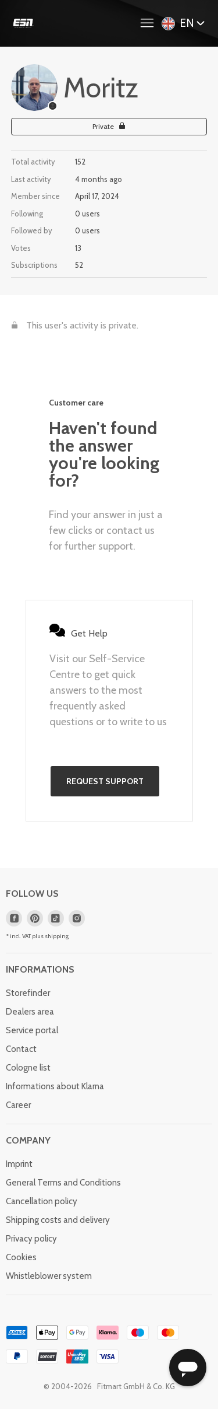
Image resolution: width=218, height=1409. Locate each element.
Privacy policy (31, 1238)
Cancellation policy (41, 1201)
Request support (105, 781)
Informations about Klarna (55, 1086)
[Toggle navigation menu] (150, 23)
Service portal (32, 1030)
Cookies (21, 1257)
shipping (57, 936)
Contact (21, 1049)
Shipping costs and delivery (58, 1220)
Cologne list (28, 1067)
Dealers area (30, 1011)
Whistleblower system (49, 1276)
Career (18, 1105)
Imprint (19, 1164)
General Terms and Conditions (63, 1182)
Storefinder (28, 993)
